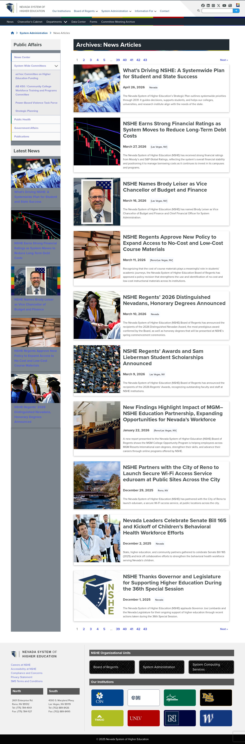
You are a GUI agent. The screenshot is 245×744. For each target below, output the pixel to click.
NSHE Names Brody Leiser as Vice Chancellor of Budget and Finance (34, 308)
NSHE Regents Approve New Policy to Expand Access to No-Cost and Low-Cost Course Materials (35, 362)
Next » (224, 60)
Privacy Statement (21, 677)
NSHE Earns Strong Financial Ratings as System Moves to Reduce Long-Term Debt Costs (35, 254)
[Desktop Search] (217, 11)
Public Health (22, 123)
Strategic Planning (28, 115)
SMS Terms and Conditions (27, 681)
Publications (21, 141)
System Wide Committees (30, 66)
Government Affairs (26, 132)
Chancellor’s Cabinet (30, 22)
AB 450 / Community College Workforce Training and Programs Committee (35, 90)
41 (132, 60)
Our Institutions (61, 11)
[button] (237, 4)
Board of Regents (84, 11)
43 (145, 60)
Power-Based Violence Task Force (34, 105)
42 (138, 60)
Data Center (78, 22)
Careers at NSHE (20, 665)
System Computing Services (206, 667)
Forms (93, 22)
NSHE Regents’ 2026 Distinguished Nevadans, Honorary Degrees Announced (32, 418)
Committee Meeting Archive (118, 22)
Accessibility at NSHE (23, 669)
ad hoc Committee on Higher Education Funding (34, 76)
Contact (164, 11)
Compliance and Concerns (26, 673)
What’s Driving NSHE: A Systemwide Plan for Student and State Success (35, 201)
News (10, 22)
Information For (144, 11)
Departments (54, 22)
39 (118, 60)
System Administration (114, 11)
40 (125, 60)
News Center (22, 57)
